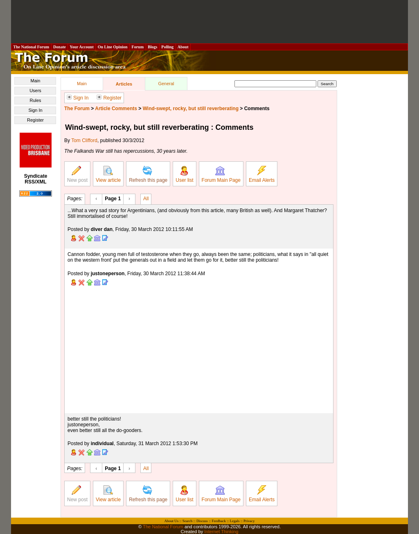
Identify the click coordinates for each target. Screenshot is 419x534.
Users (35, 90)
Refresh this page (148, 174)
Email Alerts (262, 174)
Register (35, 120)
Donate (59, 47)
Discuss (202, 521)
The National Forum (31, 47)
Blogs (152, 47)
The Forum (77, 108)
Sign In (35, 110)
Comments (257, 108)
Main (36, 80)
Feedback (218, 521)
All (146, 198)
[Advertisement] (209, 21)
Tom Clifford (84, 140)
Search (187, 521)
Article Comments (116, 108)
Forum (137, 47)
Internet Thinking (221, 531)
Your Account (82, 47)
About (183, 47)
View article (108, 174)
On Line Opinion (112, 47)
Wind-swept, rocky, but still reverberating (191, 108)
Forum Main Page (221, 174)
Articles (124, 83)
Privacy (249, 521)
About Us (171, 521)
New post (77, 174)
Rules (35, 100)
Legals (234, 521)
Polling (167, 47)
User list (184, 174)
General (166, 83)
